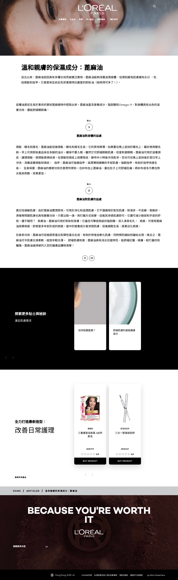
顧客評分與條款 (136, 575)
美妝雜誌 (101, 19)
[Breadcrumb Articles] (33, 491)
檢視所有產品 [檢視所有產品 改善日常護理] (20, 477)
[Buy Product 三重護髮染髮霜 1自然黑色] (90, 461)
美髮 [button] (81, 19)
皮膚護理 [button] (62, 19)
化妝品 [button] (72, 19)
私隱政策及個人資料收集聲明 (105, 575)
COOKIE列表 (87, 575)
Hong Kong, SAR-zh (63, 575)
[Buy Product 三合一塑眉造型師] (125, 461)
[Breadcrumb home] (17, 491)
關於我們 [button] (114, 19)
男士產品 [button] (90, 19)
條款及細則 (123, 575)
